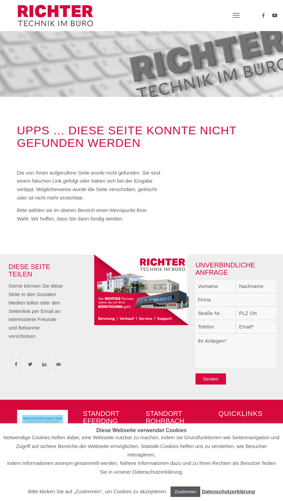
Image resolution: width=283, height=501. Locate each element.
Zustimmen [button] (185, 491)
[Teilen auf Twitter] (30, 364)
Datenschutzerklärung (228, 491)
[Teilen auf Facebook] (16, 364)
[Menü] (236, 15)
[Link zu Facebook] (262, 15)
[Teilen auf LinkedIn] (44, 364)
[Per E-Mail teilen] (59, 364)
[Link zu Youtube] (272, 15)
